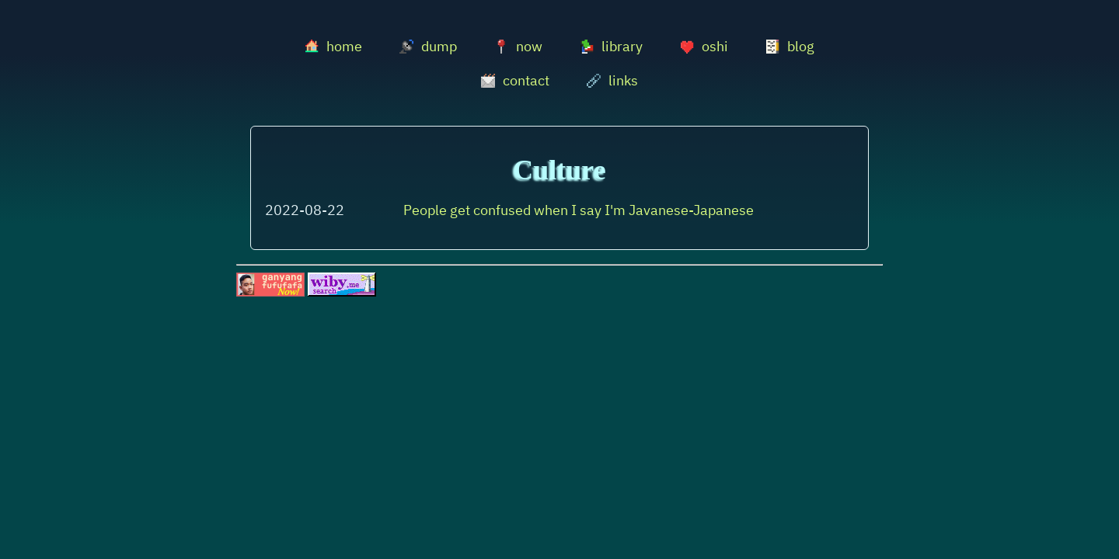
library (611, 46)
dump (428, 46)
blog (789, 46)
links (612, 80)
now (518, 46)
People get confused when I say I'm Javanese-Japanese (578, 210)
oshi (704, 46)
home (333, 46)
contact (515, 80)
